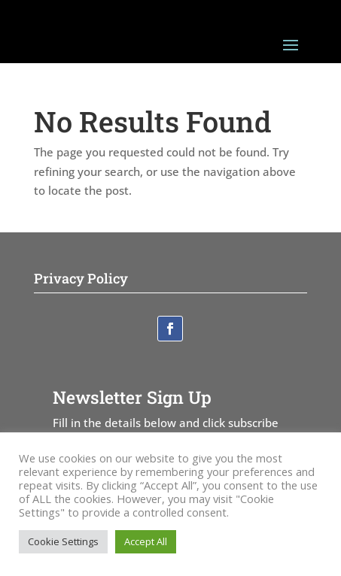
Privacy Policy (81, 278)
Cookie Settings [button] (63, 541)
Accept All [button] (145, 541)
